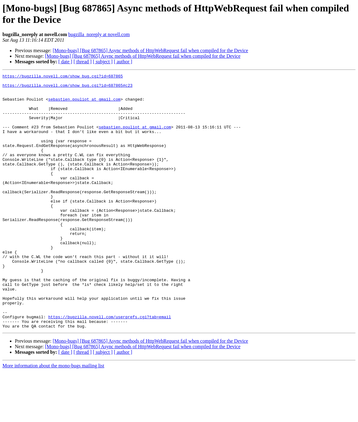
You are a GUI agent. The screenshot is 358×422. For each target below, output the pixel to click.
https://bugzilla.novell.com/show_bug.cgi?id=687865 (62, 77)
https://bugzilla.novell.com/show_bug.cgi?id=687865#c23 (67, 88)
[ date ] (65, 61)
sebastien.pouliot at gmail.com (84, 104)
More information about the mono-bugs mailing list (53, 416)
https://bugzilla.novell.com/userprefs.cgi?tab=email (109, 366)
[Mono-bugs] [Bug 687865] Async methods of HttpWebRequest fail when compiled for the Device (150, 50)
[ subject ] (103, 61)
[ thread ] (82, 61)
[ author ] (123, 61)
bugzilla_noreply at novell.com (99, 34)
